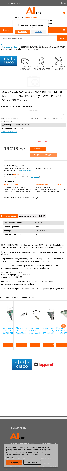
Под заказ (42, 141)
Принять (14, 462)
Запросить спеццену (43, 155)
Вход (64, 3)
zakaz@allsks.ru (25, 170)
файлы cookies (30, 447)
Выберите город (30, 17)
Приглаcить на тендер (17, 3)
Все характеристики (9, 131)
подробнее (35, 177)
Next (63, 326)
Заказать (38, 148)
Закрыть (38, 32)
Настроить (32, 462)
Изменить (22, 32)
